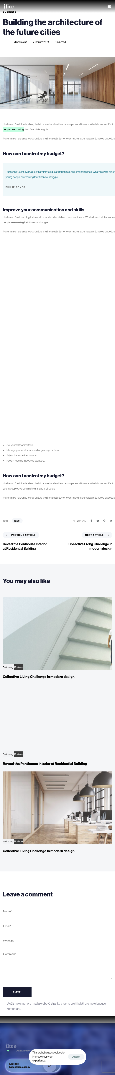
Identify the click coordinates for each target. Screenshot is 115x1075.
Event (17, 520)
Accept (76, 1057)
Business (18, 667)
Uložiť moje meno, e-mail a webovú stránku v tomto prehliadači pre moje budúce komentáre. (56, 1006)
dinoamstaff (20, 42)
